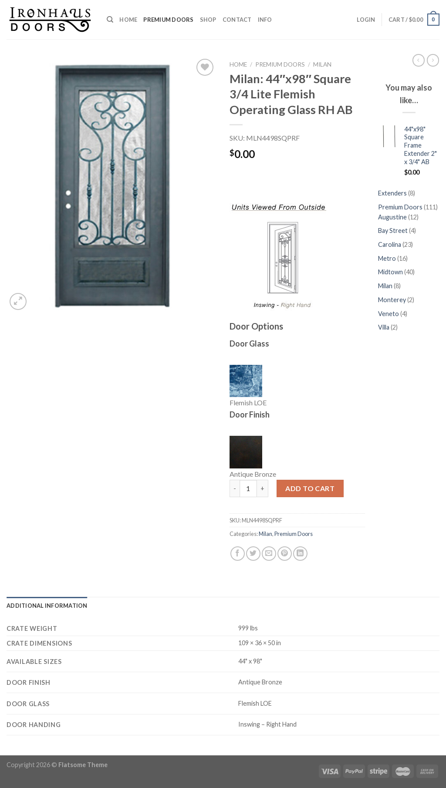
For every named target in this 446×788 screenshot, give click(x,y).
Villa (384, 327)
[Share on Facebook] (237, 553)
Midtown (391, 272)
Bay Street (393, 230)
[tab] (47, 605)
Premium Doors (168, 19)
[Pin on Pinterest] (284, 553)
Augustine (393, 217)
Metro (387, 258)
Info (265, 19)
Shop (208, 19)
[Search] (110, 19)
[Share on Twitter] (253, 553)
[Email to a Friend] (269, 553)
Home (128, 19)
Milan (322, 64)
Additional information (47, 605)
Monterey (392, 299)
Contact (237, 19)
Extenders (393, 193)
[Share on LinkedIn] (300, 553)
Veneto (389, 313)
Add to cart (309, 488)
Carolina (390, 244)
